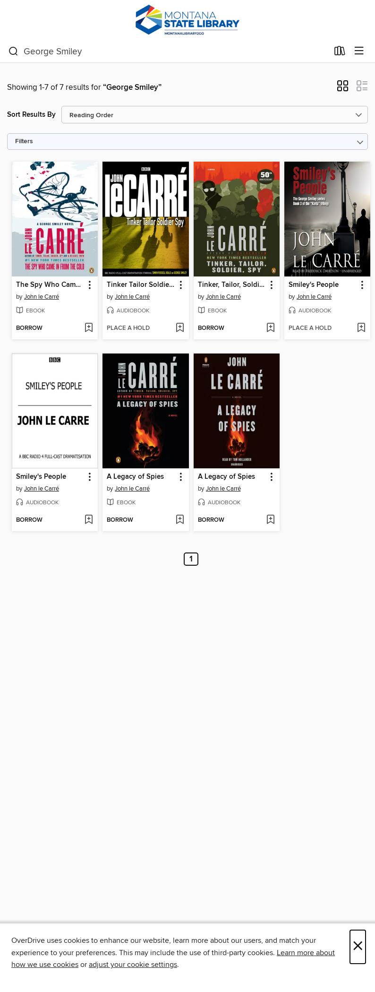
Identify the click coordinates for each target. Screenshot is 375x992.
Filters (24, 142)
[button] (343, 89)
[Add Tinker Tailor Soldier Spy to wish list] (180, 328)
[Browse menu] (359, 51)
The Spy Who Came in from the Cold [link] (50, 285)
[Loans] (340, 53)
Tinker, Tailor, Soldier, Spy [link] (232, 285)
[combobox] (168, 51)
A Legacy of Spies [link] (135, 477)
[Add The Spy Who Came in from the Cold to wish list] (88, 328)
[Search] (13, 51)
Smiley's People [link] (314, 285)
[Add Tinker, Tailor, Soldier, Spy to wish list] (270, 328)
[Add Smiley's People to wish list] (361, 328)
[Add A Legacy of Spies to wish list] (180, 520)
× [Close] (358, 947)
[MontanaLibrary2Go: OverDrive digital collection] (187, 20)
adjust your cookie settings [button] (133, 964)
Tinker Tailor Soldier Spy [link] (141, 285)
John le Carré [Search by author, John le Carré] (41, 297)
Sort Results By (31, 114)
